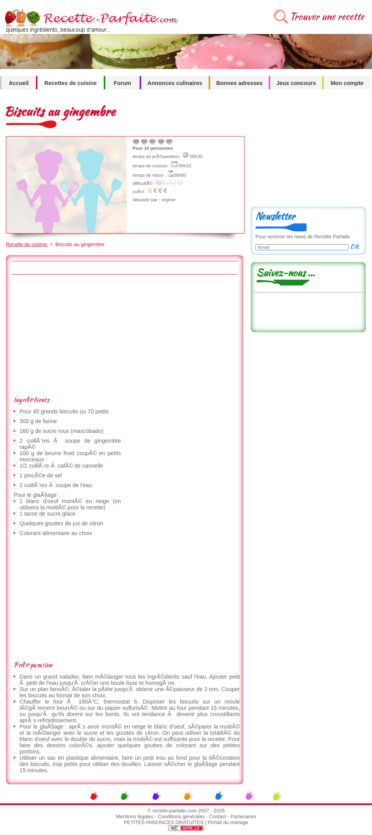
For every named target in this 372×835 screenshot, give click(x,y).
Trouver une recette (327, 16)
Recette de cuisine (27, 244)
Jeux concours (296, 83)
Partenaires (243, 816)
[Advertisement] (114, 335)
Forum (122, 83)
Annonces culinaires (174, 83)
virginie (168, 199)
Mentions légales (134, 816)
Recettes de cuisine (70, 83)
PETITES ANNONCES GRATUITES (164, 822)
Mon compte (347, 83)
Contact (217, 816)
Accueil (18, 83)
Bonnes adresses (239, 83)
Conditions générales (181, 816)
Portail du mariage (228, 822)
